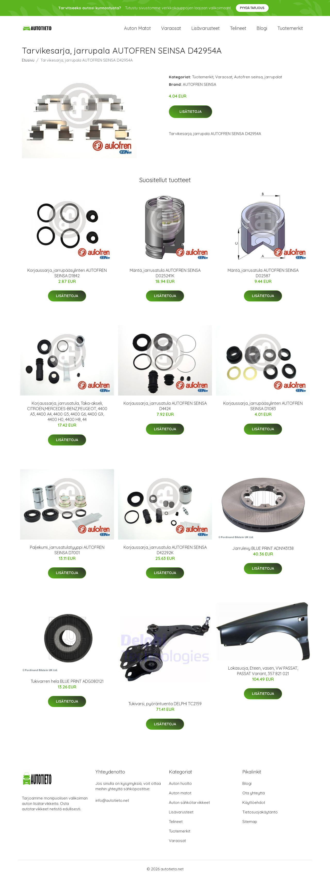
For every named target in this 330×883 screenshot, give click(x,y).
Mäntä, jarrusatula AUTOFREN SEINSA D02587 (263, 278)
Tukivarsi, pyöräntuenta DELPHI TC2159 (165, 708)
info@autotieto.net (112, 805)
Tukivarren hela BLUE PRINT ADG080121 (67, 686)
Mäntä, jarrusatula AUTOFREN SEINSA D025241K (165, 278)
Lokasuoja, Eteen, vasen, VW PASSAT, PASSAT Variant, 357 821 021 (263, 676)
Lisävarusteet (205, 31)
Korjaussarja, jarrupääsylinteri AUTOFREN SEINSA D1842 (67, 278)
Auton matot (137, 31)
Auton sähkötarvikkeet (189, 807)
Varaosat (171, 31)
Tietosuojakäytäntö (260, 817)
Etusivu (28, 65)
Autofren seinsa (248, 82)
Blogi (262, 31)
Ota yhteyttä (253, 798)
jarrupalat (273, 82)
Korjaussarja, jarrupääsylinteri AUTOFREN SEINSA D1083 (263, 411)
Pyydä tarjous (252, 8)
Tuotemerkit (290, 31)
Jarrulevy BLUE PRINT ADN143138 (263, 553)
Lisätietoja (190, 116)
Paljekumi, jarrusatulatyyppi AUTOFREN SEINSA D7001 (67, 555)
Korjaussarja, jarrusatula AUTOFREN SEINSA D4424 (165, 411)
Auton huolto (180, 788)
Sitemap (249, 826)
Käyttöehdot (253, 807)
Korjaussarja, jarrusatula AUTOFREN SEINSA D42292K (165, 555)
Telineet (238, 31)
